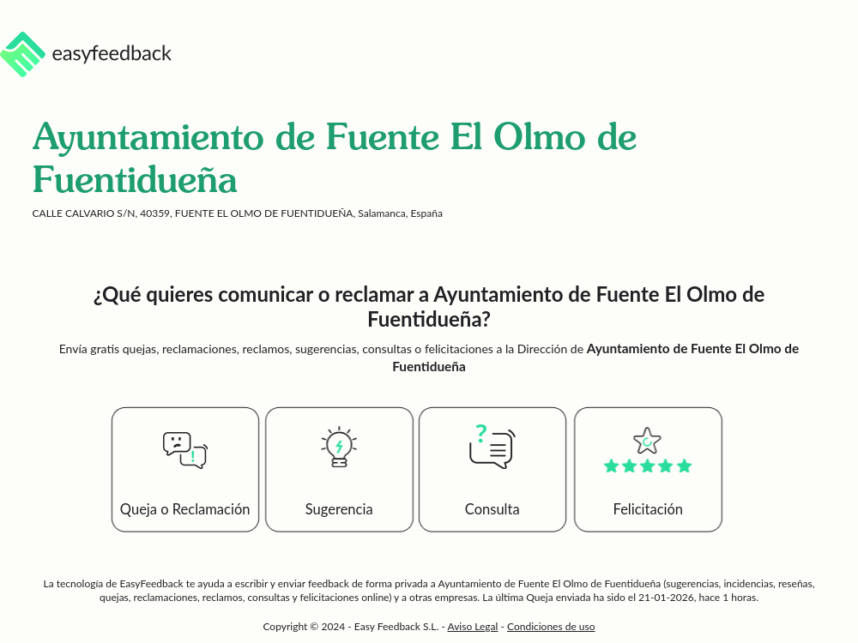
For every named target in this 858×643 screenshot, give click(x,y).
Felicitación (648, 509)
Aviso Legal (473, 626)
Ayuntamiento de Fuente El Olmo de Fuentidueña (550, 583)
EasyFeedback (152, 583)
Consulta (492, 509)
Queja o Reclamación (185, 509)
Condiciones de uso (551, 626)
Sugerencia (339, 509)
